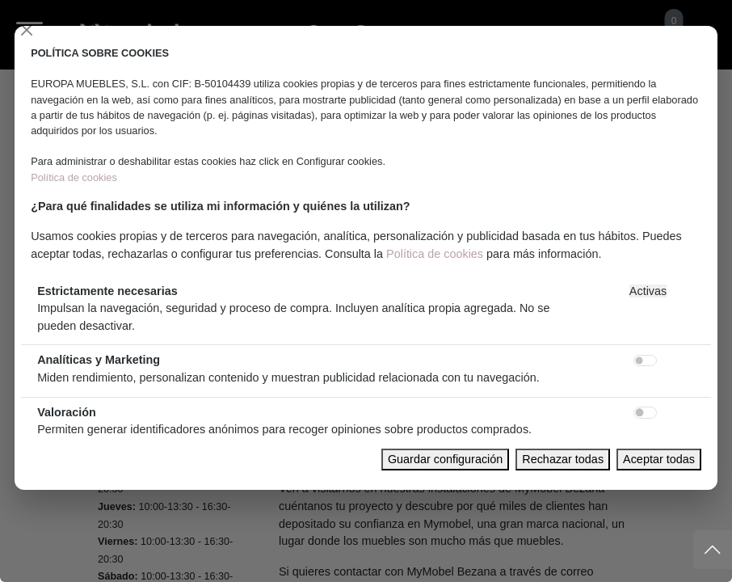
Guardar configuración (445, 459)
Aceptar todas (659, 459)
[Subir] (712, 549)
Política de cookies (74, 177)
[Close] (26, 30)
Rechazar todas (563, 459)
